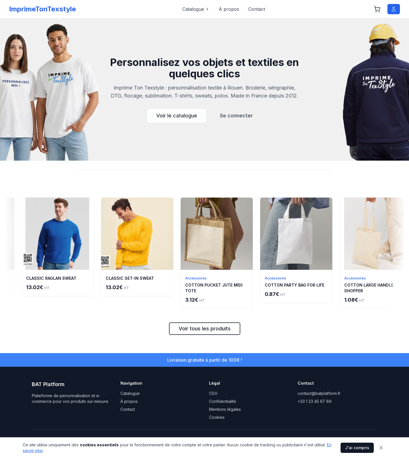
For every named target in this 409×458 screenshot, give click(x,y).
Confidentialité (222, 401)
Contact (256, 9)
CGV (213, 393)
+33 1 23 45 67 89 (314, 401)
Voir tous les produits (205, 328)
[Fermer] (381, 448)
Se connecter (236, 116)
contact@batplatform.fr (319, 393)
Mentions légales (225, 409)
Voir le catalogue (176, 116)
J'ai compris (357, 447)
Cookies (217, 417)
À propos (229, 9)
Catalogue (196, 9)
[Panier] (377, 9)
